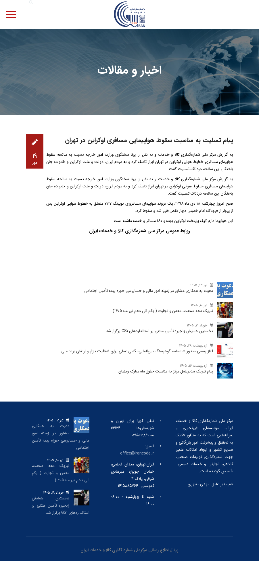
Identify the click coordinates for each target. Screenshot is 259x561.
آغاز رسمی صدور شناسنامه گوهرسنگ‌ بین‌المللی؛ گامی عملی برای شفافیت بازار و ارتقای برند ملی (137, 351)
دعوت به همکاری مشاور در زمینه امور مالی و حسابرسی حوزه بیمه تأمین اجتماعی (148, 291)
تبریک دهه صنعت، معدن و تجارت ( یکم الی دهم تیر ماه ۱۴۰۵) (163, 311)
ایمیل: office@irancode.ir (137, 450)
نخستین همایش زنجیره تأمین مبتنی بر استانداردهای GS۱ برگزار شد (159, 331)
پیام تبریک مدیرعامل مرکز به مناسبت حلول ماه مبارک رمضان (165, 371)
